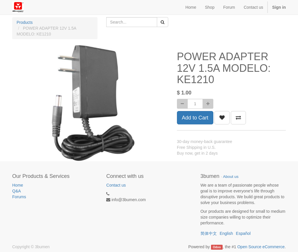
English (226, 233)
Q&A (16, 191)
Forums (19, 196)
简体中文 (209, 233)
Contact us (116, 185)
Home (17, 185)
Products (25, 22)
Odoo (217, 247)
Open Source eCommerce (261, 246)
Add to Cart (195, 118)
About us (230, 176)
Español (243, 233)
